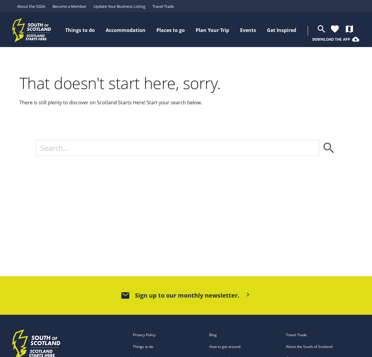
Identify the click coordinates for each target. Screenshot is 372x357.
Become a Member (69, 6)
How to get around (224, 346)
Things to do (143, 346)
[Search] (177, 148)
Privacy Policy (144, 334)
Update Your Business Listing (119, 6)
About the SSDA (31, 6)
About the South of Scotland (309, 346)
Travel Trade (163, 6)
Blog (213, 334)
